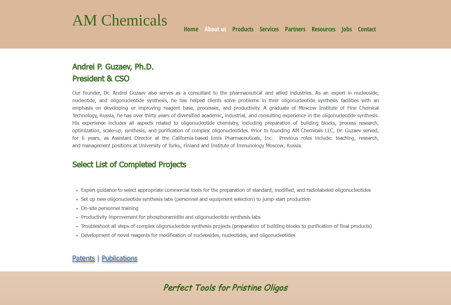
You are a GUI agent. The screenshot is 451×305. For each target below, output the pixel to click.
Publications (119, 258)
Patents (83, 258)
